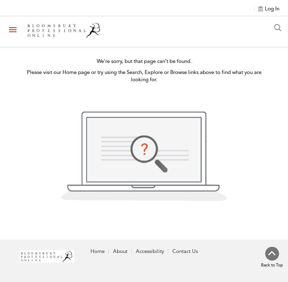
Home (97, 251)
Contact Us (185, 251)
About (120, 251)
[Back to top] (272, 257)
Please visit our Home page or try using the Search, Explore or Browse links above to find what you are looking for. (144, 76)
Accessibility (150, 251)
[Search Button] (279, 27)
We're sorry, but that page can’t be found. (144, 61)
